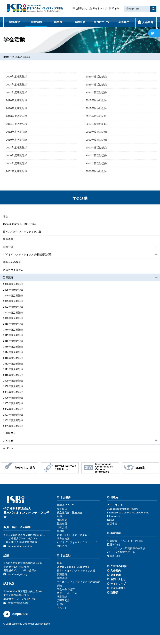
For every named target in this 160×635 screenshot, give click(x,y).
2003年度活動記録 (97, 164)
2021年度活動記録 (97, 92)
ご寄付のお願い (119, 563)
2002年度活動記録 (17, 172)
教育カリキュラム (13, 272)
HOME (7, 56)
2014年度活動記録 (17, 124)
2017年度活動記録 (97, 108)
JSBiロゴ (62, 543)
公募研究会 (9, 429)
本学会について (66, 502)
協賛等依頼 (113, 541)
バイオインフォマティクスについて (77, 539)
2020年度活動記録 (17, 100)
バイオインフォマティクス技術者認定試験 (80, 257)
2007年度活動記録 (97, 148)
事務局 (61, 528)
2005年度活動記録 (97, 156)
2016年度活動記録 (17, 116)
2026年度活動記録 (17, 76)
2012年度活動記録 (17, 132)
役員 (59, 513)
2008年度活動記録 (17, 148)
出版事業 (112, 520)
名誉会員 (62, 524)
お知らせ (80, 437)
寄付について (102, 22)
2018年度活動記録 (17, 108)
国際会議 (80, 249)
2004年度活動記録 (17, 164)
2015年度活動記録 (97, 116)
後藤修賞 (7, 241)
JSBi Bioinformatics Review (122, 505)
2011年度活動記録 (97, 132)
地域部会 (62, 516)
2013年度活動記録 (97, 124)
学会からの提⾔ (11, 264)
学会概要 (14, 22)
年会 (5, 217)
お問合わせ (81, 8)
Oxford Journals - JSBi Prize (19, 225)
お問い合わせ (118, 576)
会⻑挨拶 (62, 505)
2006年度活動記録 (17, 156)
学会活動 (36, 22)
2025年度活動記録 (97, 76)
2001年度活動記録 (97, 172)
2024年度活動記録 (17, 84)
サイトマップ (99, 8)
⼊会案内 (115, 567)
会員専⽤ (115, 571)
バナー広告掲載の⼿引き (121, 548)
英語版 (114, 589)
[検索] (137, 8)
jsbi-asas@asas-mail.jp (21, 543)
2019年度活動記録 (97, 100)
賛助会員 (62, 520)
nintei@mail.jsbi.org (19, 599)
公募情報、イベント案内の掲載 (125, 537)
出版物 (58, 22)
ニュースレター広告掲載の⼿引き (126, 545)
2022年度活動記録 (17, 92)
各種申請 (80, 22)
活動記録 (31, 57)
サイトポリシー (119, 585)
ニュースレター (116, 502)
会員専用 (123, 22)
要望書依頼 (113, 552)
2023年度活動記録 (97, 84)
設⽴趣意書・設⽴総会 (69, 509)
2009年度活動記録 (97, 140)
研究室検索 (63, 535)
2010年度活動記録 (17, 140)
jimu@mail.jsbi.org (18, 570)
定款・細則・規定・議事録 (72, 531)
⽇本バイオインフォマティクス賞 (22, 233)
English (116, 8)
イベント (7, 444)
